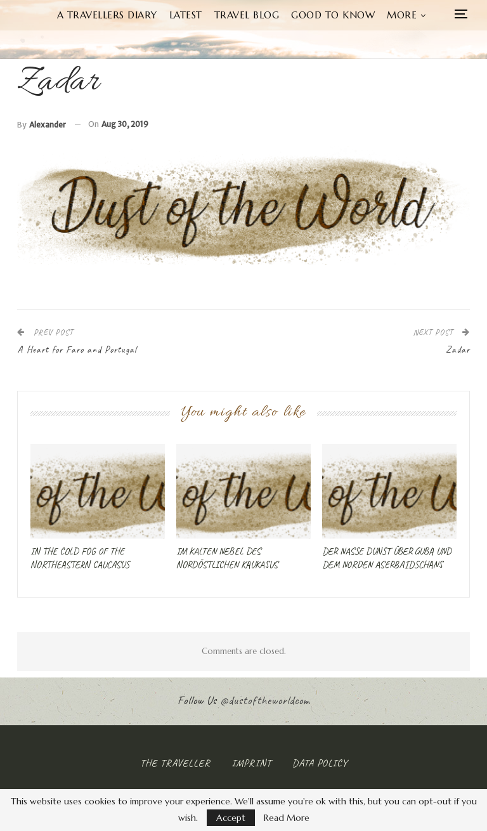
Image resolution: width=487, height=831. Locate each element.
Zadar (458, 350)
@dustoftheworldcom (265, 700)
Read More (286, 817)
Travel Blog (247, 15)
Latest (185, 15)
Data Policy (319, 763)
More (402, 15)
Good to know (333, 15)
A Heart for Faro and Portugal (77, 350)
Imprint (251, 763)
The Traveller (175, 763)
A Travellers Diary (107, 15)
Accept (230, 817)
